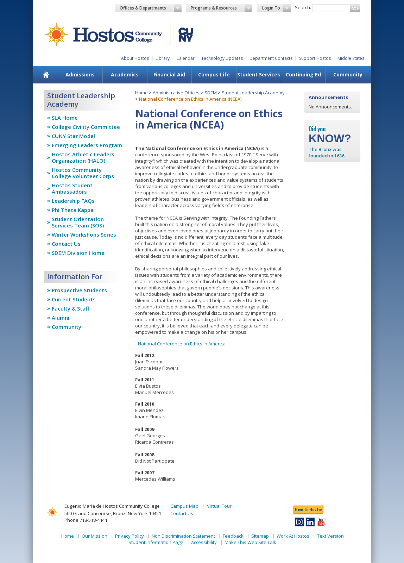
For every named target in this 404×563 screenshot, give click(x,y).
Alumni (60, 317)
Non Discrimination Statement (183, 536)
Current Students (74, 299)
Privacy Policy (129, 536)
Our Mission (94, 536)
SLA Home (65, 117)
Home (141, 92)
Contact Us (66, 243)
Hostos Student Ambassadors (72, 188)
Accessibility (204, 542)
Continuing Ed (303, 74)
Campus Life (214, 74)
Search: (303, 7)
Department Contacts (271, 58)
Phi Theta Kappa (73, 210)
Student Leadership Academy (253, 92)
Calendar (185, 58)
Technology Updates (222, 58)
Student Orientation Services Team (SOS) (78, 222)
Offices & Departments (151, 8)
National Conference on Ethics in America (182, 343)
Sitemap (260, 536)
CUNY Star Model (73, 136)
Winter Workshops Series (84, 234)
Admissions (80, 74)
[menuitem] (46, 74)
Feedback (233, 536)
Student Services (258, 74)
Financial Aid (169, 74)
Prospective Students (79, 290)
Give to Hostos (308, 509)
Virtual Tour (219, 506)
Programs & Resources (222, 8)
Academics (125, 74)
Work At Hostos (293, 536)
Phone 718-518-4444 (85, 520)
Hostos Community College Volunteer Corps (83, 173)
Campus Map (184, 506)
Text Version (330, 536)
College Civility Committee (86, 127)
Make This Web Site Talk (250, 542)
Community (347, 74)
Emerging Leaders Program (87, 145)
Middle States (350, 58)
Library (163, 58)
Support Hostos (315, 58)
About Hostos (135, 58)
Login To (276, 8)
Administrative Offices (176, 92)
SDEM (210, 92)
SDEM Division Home (78, 253)
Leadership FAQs (73, 201)
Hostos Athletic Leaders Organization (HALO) (83, 157)
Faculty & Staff (70, 308)
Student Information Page (155, 542)
